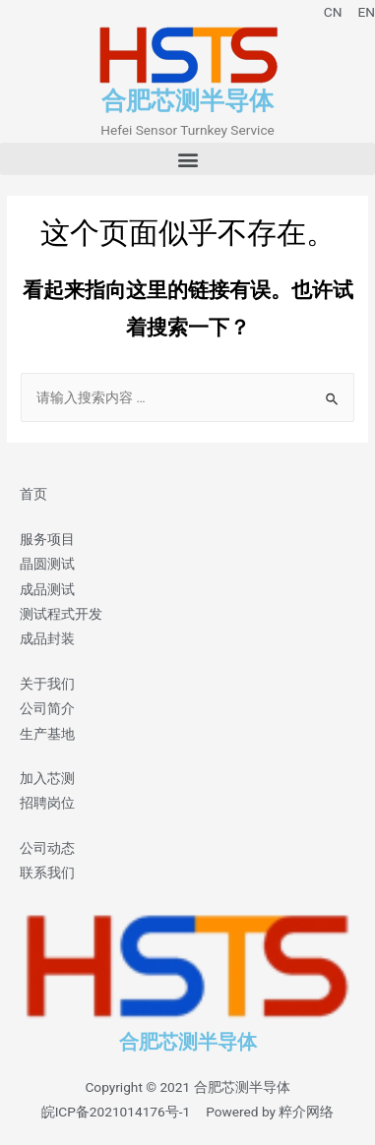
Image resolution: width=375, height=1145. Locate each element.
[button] (187, 159)
